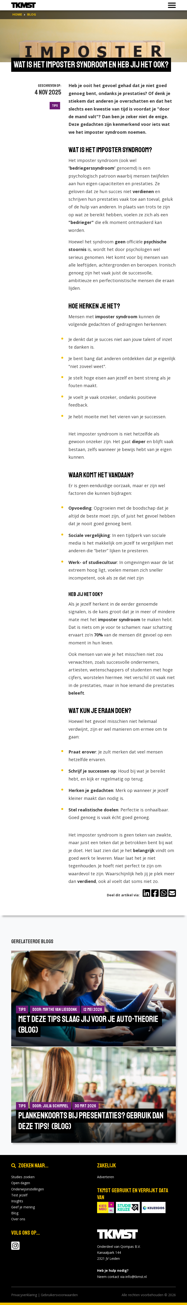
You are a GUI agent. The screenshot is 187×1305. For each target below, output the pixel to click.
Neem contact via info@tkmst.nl (122, 1276)
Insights (17, 1201)
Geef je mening (23, 1207)
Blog (14, 1213)
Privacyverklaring (24, 1295)
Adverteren (105, 1177)
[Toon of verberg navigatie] (170, 5)
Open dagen (20, 1183)
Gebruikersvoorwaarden (59, 1295)
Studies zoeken (23, 1177)
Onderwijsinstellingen (27, 1189)
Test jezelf (19, 1195)
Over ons (18, 1219)
